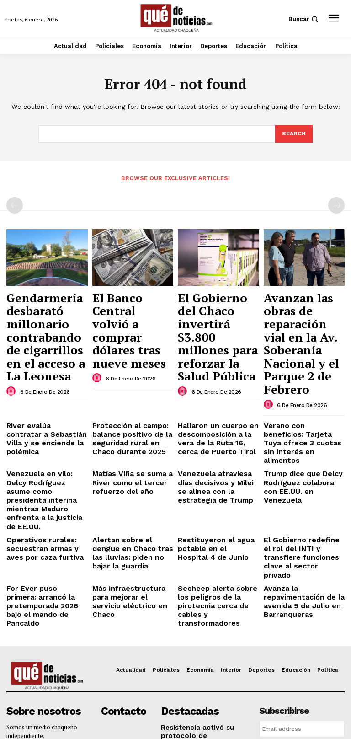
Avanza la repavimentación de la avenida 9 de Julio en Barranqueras (304, 483)
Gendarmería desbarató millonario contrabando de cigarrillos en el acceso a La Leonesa (46, 315)
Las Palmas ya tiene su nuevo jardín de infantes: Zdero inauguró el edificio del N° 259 (200, 673)
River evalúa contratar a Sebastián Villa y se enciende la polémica (42, 377)
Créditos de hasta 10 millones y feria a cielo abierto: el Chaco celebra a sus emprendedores (201, 638)
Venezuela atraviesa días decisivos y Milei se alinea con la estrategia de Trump (217, 414)
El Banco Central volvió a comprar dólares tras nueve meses (128, 307)
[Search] (293, 134)
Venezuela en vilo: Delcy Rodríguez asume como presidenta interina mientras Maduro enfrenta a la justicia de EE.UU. (45, 417)
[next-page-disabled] (336, 204)
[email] (302, 603)
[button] (304, 19)
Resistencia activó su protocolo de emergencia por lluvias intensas (199, 607)
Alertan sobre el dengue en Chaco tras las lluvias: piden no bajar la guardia (130, 450)
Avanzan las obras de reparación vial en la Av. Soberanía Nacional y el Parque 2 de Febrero (304, 311)
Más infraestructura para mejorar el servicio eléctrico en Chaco (130, 483)
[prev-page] (14, 204)
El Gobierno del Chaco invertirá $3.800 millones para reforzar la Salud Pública (218, 311)
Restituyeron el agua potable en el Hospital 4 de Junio (218, 450)
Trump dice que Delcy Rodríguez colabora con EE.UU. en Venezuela (300, 410)
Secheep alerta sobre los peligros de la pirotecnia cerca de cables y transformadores (215, 487)
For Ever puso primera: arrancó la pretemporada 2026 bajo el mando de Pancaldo (44, 487)
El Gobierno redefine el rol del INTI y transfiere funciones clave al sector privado (303, 454)
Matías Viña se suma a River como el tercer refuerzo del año (126, 410)
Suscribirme (302, 624)
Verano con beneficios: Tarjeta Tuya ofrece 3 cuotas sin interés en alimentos (298, 381)
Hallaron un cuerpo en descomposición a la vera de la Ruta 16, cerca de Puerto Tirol (216, 381)
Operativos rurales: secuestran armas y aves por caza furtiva (43, 450)
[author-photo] (12, 350)
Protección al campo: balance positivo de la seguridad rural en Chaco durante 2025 (130, 381)
